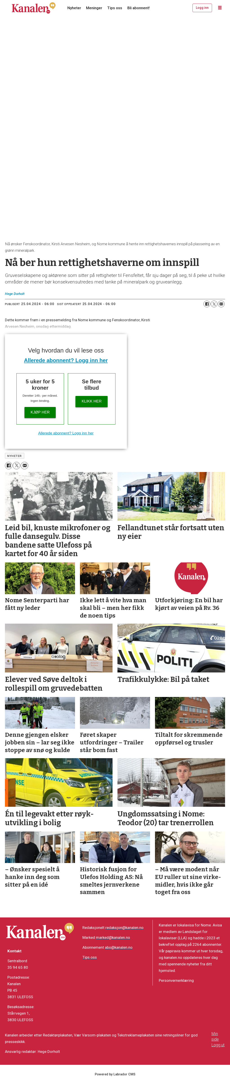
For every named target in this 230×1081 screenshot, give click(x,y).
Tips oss (114, 8)
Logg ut (218, 1045)
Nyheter (74, 8)
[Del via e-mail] (221, 304)
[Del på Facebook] (206, 304)
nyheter (14, 456)
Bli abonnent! (138, 8)
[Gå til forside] (33, 8)
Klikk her (92, 401)
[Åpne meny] (220, 7)
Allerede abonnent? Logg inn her (66, 360)
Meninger (94, 8)
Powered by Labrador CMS (115, 1074)
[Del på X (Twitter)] (214, 304)
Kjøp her (40, 412)
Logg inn (202, 7)
